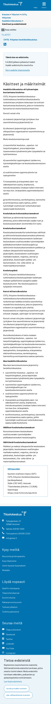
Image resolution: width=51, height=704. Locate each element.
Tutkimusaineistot (10, 611)
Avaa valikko (8, 30)
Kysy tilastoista (9, 561)
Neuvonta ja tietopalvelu (13, 556)
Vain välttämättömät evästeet (18, 695)
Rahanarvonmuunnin (12, 602)
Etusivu (5, 14)
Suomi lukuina (8, 597)
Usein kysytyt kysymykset (14, 565)
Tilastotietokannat (10, 593)
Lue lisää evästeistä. (13, 681)
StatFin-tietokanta (10, 588)
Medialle (6, 570)
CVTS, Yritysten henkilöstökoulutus (20, 39)
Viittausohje (13, 469)
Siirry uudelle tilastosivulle (17, 70)
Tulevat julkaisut (9, 607)
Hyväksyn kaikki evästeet (16, 688)
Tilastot (15, 14)
